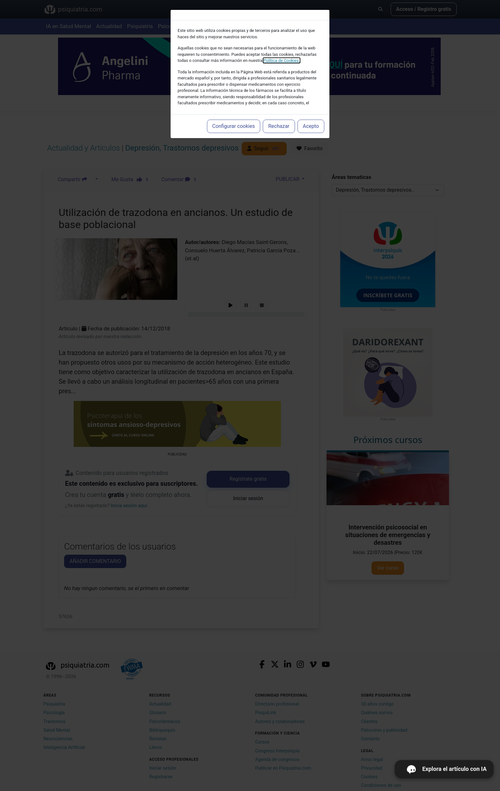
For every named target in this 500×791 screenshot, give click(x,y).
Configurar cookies (233, 126)
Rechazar (278, 126)
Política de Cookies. (281, 60)
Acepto (311, 126)
